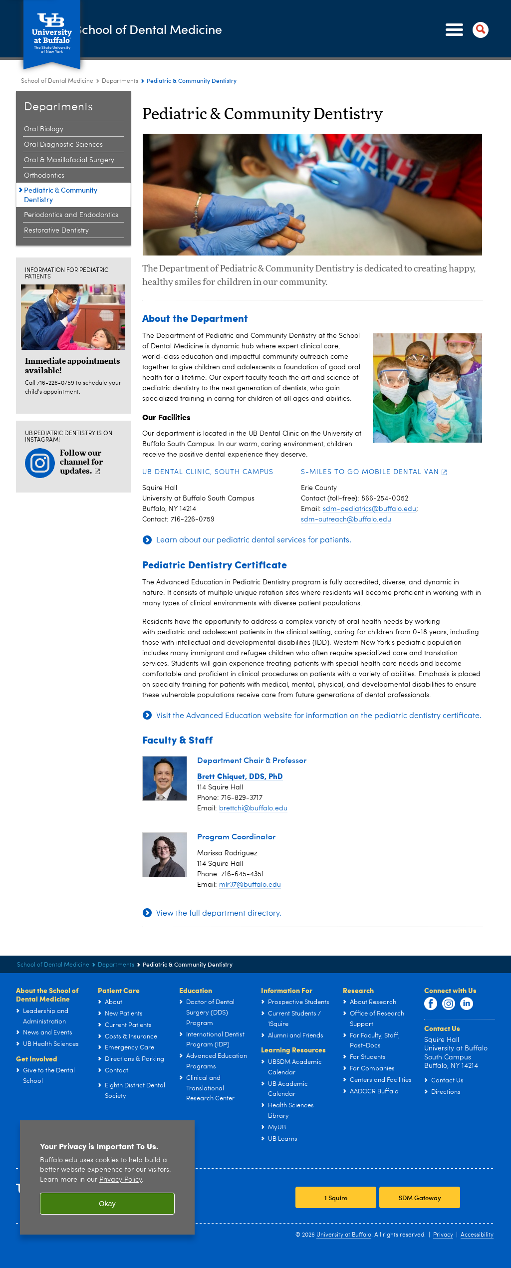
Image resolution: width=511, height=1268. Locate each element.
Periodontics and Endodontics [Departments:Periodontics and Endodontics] (71, 215)
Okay (107, 1204)
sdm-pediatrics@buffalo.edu (369, 509)
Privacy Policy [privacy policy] (120, 1180)
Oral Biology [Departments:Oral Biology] (43, 129)
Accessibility (477, 1235)
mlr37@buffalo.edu (250, 884)
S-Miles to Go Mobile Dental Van (374, 472)
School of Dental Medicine (197, 29)
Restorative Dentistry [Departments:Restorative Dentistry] (56, 230)
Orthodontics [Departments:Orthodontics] (44, 175)
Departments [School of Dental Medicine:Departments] (120, 81)
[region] (107, 1177)
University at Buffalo (343, 1235)
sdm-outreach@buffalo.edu (346, 519)
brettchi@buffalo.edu (253, 808)
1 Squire (335, 1197)
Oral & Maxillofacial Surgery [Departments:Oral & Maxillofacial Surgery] (69, 160)
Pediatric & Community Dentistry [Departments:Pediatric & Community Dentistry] (60, 194)
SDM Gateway (420, 1197)
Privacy (443, 1235)
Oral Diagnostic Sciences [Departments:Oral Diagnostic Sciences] (63, 144)
